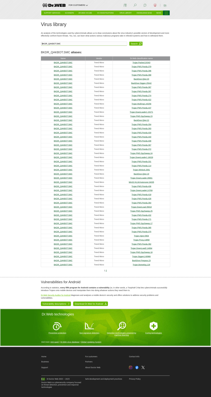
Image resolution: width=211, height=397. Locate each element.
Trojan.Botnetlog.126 (141, 265)
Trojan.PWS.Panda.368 (141, 75)
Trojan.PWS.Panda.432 (141, 215)
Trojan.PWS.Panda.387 (141, 87)
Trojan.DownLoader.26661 (141, 178)
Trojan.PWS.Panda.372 (141, 149)
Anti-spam (54, 342)
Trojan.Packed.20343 (141, 62)
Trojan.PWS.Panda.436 (141, 186)
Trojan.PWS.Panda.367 (141, 145)
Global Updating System (91, 342)
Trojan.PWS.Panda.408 (141, 141)
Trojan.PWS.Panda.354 (141, 124)
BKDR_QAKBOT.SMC (63, 62)
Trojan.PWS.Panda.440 (141, 137)
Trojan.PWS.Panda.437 (141, 108)
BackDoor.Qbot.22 (141, 120)
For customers (91, 356)
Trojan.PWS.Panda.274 (141, 96)
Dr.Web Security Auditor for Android (56, 295)
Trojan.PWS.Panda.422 (141, 100)
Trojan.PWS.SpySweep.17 (141, 223)
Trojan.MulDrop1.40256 (141, 104)
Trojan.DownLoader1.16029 (141, 157)
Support (44, 367)
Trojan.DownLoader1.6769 (141, 190)
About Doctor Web (92, 367)
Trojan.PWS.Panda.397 (141, 91)
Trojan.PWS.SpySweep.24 (141, 153)
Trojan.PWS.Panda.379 (141, 67)
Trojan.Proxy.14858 (141, 240)
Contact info (134, 356)
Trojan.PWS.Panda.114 (141, 166)
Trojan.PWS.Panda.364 (141, 203)
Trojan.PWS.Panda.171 (141, 219)
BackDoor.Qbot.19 (141, 174)
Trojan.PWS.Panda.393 (141, 128)
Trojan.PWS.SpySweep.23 (141, 116)
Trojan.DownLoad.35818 (141, 207)
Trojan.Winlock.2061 (141, 170)
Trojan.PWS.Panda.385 (141, 228)
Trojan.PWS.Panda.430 (141, 133)
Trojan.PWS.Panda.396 (141, 71)
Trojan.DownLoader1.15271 (141, 112)
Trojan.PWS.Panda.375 (141, 232)
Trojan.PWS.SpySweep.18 (141, 252)
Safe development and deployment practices (103, 379)
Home (43, 356)
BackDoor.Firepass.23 (141, 260)
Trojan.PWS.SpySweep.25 (141, 211)
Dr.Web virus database (69, 342)
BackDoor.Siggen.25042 (141, 83)
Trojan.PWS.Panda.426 (141, 199)
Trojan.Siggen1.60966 (141, 256)
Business (45, 362)
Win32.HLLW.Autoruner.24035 (141, 182)
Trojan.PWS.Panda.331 (141, 161)
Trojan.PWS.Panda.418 (141, 195)
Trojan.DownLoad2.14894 (141, 248)
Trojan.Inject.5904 (141, 236)
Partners (88, 362)
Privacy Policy (135, 379)
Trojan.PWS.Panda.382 (141, 244)
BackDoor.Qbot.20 (141, 79)
